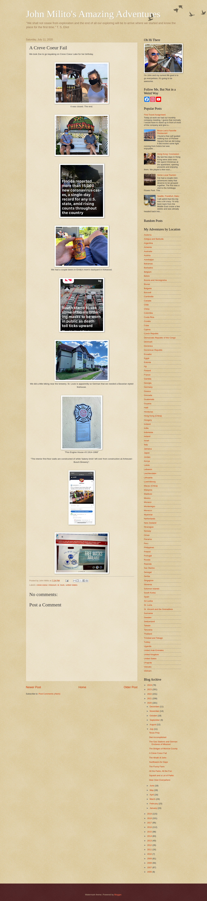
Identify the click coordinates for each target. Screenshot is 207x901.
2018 (149, 818)
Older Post (130, 687)
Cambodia (148, 296)
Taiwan (147, 625)
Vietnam (148, 671)
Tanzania (148, 630)
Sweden (148, 617)
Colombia (148, 313)
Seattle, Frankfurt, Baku (168, 196)
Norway (147, 531)
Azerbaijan (149, 259)
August (153, 724)
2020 (149, 703)
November (155, 711)
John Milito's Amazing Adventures (93, 14)
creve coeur (42, 585)
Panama (148, 539)
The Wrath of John (157, 757)
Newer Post (33, 687)
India (146, 428)
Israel (146, 440)
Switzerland (149, 621)
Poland (147, 551)
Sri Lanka (148, 601)
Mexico (147, 498)
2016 (149, 827)
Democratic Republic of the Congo (160, 338)
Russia (147, 560)
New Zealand (150, 523)
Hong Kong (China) (153, 416)
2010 (149, 854)
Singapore (148, 580)
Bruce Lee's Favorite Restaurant (166, 131)
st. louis (61, 585)
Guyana (147, 403)
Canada (147, 300)
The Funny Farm (156, 766)
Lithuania (148, 477)
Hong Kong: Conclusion (168, 154)
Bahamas (148, 263)
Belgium (148, 272)
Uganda (147, 646)
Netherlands (149, 518)
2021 (149, 698)
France (147, 375)
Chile (146, 305)
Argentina (148, 243)
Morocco (148, 510)
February (154, 803)
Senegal (148, 572)
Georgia (147, 383)
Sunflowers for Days (158, 762)
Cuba (146, 325)
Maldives (148, 494)
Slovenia (148, 584)
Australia (148, 251)
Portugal (148, 555)
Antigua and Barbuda (153, 239)
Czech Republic (151, 333)
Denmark (148, 342)
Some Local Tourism (166, 175)
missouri (52, 585)
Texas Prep (154, 733)
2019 (149, 814)
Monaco (147, 502)
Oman (147, 535)
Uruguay (148, 662)
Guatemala (149, 399)
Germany (148, 387)
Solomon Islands (151, 588)
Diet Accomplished (157, 737)
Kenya (147, 461)
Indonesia (148, 432)
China (146, 309)
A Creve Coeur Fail (158, 753)
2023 (149, 689)
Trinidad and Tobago (153, 638)
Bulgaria (148, 288)
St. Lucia (148, 605)
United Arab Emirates (154, 650)
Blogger (117, 894)
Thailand (148, 634)
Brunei (147, 284)
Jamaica (148, 449)
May (152, 790)
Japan (147, 453)
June (152, 785)
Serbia (147, 576)
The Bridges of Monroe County (163, 748)
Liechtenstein (150, 473)
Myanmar (148, 514)
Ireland (147, 436)
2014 (149, 836)
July (152, 729)
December (155, 706)
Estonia (147, 362)
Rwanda (148, 564)
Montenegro (149, 506)
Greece (147, 391)
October (154, 715)
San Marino (149, 568)
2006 (149, 872)
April (152, 794)
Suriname (148, 613)
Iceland (147, 424)
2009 (149, 858)
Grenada (148, 395)
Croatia (147, 321)
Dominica (148, 346)
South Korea (150, 593)
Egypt (146, 358)
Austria (147, 255)
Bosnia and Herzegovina (155, 280)
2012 (149, 845)
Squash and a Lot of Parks (161, 775)
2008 (149, 863)
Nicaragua (148, 527)
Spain (146, 597)
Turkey (147, 642)
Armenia (148, 247)
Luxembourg (150, 481)
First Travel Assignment (155, 115)
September (155, 720)
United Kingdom (151, 654)
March (153, 799)
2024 (149, 685)
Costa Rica (149, 317)
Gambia (147, 379)
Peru (146, 543)
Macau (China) (151, 486)
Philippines (149, 547)
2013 (149, 840)
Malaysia (148, 490)
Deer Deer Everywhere (159, 780)
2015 (149, 831)
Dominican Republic (153, 350)
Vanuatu (148, 667)
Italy (146, 444)
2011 (149, 849)
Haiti (146, 407)
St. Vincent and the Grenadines (158, 609)
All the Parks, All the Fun (160, 771)
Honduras (148, 412)
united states (71, 585)
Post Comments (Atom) (49, 694)
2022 (149, 694)
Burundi (147, 292)
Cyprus (147, 329)
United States (150, 658)
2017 (149, 822)
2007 (149, 867)
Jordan (147, 457)
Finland (147, 370)
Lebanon (148, 469)
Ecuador (148, 354)
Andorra (147, 235)
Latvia (146, 465)
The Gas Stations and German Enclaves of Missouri (163, 742)
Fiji (145, 366)
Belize (147, 276)
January (154, 808)
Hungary (148, 420)
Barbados (148, 267)
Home (82, 687)
